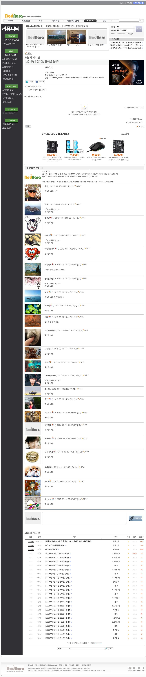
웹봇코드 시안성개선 (95, 45)
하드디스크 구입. (73, 45)
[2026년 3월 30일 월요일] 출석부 (57, 582)
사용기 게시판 (7, 67)
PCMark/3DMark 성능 (12, 94)
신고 (72, 186)
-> (9, 55)
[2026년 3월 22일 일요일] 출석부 (57, 614)
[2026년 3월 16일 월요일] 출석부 (57, 638)
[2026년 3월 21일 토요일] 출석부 (57, 618)
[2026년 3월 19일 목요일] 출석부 (57, 626)
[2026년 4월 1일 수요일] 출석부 (57, 574)
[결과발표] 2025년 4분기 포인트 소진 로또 (126, 45)
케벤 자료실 (7, 102)
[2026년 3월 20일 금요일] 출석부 (57, 622)
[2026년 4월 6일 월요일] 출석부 (57, 554)
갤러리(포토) (82, 26)
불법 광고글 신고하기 (134, 122)
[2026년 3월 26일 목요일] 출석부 (57, 598)
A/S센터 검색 (7, 90)
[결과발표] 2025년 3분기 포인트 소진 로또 (126, 48)
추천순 (59, 26)
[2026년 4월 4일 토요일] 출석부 (57, 562)
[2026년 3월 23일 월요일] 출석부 (57, 610)
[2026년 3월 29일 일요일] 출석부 (57, 586)
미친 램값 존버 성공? (54, 45)
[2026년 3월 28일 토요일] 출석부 (57, 590)
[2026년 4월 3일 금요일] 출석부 (57, 566)
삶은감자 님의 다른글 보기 (134, 107)
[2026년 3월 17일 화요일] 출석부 (57, 634)
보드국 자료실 (7, 98)
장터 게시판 (7, 71)
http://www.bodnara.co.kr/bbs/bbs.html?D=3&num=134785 (78, 78)
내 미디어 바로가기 (9, 113)
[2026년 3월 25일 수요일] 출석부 (57, 602)
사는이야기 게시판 (9, 59)
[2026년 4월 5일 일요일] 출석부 (57, 558)
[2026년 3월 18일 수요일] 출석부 (57, 630)
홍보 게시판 (7, 128)
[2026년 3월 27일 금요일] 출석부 (57, 594)
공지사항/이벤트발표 (10, 40)
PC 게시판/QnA (9, 63)
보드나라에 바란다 (9, 75)
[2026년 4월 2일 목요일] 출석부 (57, 570)
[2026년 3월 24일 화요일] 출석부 (57, 606)
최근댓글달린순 (69, 26)
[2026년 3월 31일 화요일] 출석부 (57, 578)
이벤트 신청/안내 (9, 44)
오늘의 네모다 (7, 79)
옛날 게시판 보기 (8, 124)
